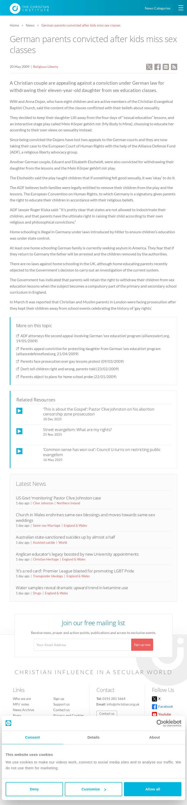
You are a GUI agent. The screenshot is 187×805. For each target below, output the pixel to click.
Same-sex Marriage (46, 525)
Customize (94, 789)
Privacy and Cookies (68, 715)
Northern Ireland (68, 503)
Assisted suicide (44, 542)
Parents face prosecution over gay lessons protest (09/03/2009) (72, 361)
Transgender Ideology (48, 576)
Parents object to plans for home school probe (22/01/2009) (68, 376)
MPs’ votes (21, 704)
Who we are (22, 698)
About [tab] (154, 737)
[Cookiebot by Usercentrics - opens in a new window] (160, 723)
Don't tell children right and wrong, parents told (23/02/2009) (69, 369)
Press (17, 715)
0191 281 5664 (114, 698)
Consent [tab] (32, 737)
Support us (61, 704)
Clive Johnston (43, 503)
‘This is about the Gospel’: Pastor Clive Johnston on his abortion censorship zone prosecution (98, 412)
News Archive (23, 710)
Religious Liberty (45, 66)
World (62, 542)
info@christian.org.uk (123, 704)
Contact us (61, 710)
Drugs (37, 593)
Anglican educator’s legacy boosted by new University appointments (77, 554)
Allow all (152, 789)
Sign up (58, 698)
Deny (34, 789)
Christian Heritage (46, 559)
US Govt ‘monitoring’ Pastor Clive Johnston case (58, 498)
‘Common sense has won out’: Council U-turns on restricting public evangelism (101, 452)
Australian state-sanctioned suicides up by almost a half (65, 537)
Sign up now (142, 645)
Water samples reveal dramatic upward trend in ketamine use (72, 587)
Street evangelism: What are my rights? (77, 429)
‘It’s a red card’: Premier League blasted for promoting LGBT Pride (75, 571)
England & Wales (75, 525)
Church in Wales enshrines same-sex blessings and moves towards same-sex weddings (85, 517)
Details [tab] (93, 737)
